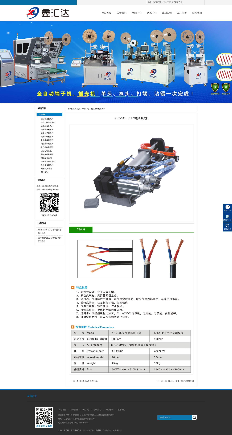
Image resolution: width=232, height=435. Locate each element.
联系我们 (197, 13)
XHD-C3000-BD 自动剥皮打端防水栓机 (49, 231)
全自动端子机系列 (48, 122)
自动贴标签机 (46, 151)
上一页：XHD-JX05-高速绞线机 (83, 381)
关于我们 (121, 13)
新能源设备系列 (47, 126)
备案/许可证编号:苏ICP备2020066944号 (73, 423)
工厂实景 (182, 13)
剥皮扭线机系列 (47, 154)
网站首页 (106, 13)
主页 (78, 109)
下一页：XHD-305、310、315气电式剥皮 (175, 381)
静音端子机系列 (47, 133)
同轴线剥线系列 (47, 144)
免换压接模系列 (47, 165)
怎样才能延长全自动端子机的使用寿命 (49, 239)
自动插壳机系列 (47, 119)
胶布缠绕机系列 (47, 147)
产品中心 (152, 13)
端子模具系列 (46, 169)
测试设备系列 (46, 158)
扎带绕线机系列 (47, 140)
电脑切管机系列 (47, 137)
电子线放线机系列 (48, 161)
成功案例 (167, 13)
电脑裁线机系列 (47, 130)
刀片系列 (44, 172)
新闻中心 (136, 13)
